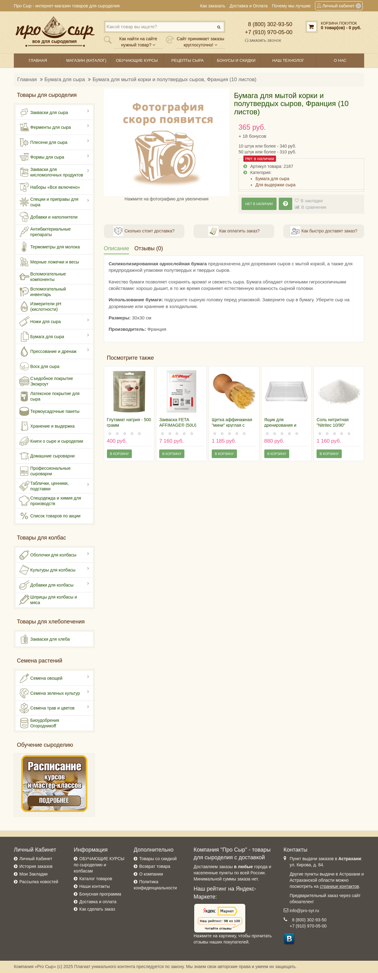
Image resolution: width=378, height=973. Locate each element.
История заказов (36, 866)
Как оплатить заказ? (234, 231)
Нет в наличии (259, 204)
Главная (27, 79)
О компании (151, 874)
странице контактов (339, 886)
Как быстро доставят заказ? (323, 231)
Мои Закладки (33, 874)
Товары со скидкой (158, 858)
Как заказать (212, 5)
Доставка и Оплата (249, 5)
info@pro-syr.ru (304, 910)
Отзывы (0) (148, 248)
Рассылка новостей (38, 881)
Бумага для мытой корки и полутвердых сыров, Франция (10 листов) (174, 79)
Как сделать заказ (97, 909)
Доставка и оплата (97, 901)
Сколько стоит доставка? (144, 231)
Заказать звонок (263, 40)
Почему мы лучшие (291, 5)
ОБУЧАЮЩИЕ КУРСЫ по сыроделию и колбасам (99, 864)
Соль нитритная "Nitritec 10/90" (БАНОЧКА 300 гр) (335, 425)
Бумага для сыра (65, 79)
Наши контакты (94, 886)
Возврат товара (154, 866)
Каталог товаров (95, 878)
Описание (116, 248)
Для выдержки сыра (275, 184)
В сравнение (313, 207)
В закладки (312, 200)
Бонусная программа (100, 894)
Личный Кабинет (35, 858)
